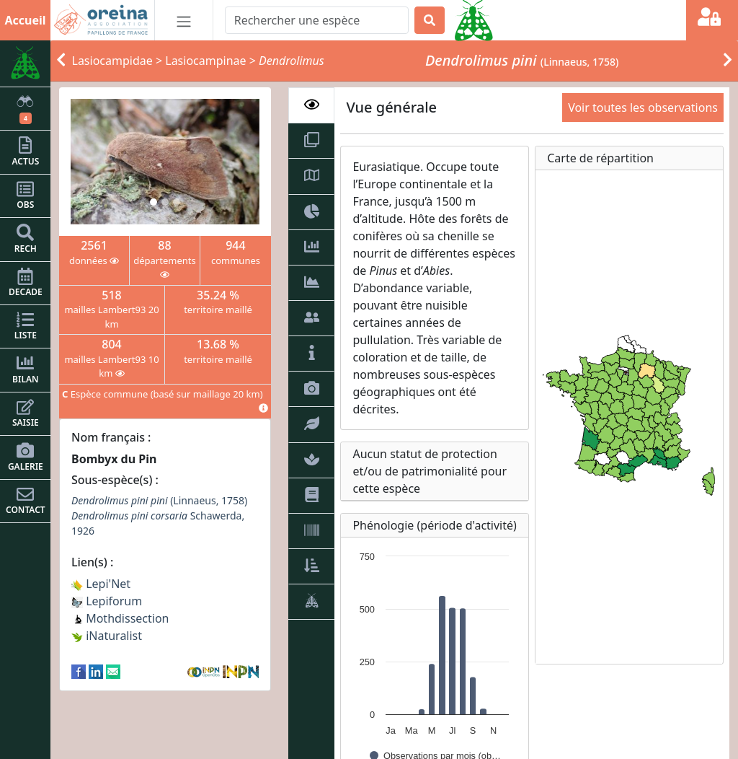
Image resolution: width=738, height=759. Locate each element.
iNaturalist (106, 636)
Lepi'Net (100, 584)
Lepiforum (106, 601)
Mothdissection (120, 618)
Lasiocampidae (112, 61)
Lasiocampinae (205, 61)
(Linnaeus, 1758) (159, 500)
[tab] (311, 105)
